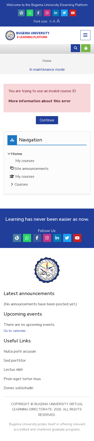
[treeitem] (47, 169)
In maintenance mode (47, 69)
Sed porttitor (15, 360)
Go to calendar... (16, 330)
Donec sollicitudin (18, 388)
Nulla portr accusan (20, 351)
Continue (47, 120)
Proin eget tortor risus (22, 379)
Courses (21, 184)
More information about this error (40, 101)
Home (47, 61)
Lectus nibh (13, 369)
